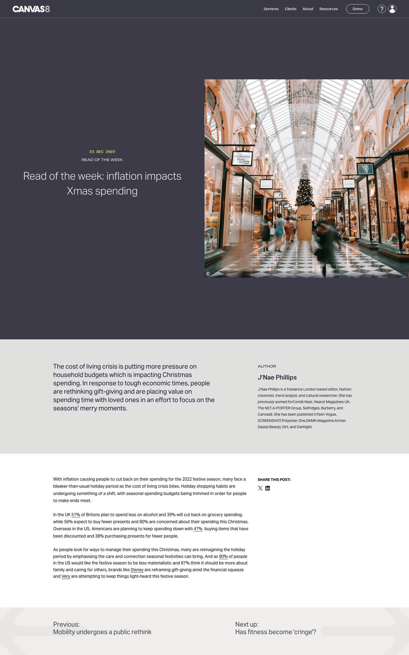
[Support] (382, 9)
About (308, 9)
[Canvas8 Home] (32, 9)
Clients (290, 9)
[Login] (392, 9)
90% (223, 556)
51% (75, 515)
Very (66, 576)
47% (198, 529)
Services (271, 9)
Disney (137, 570)
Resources (329, 9)
